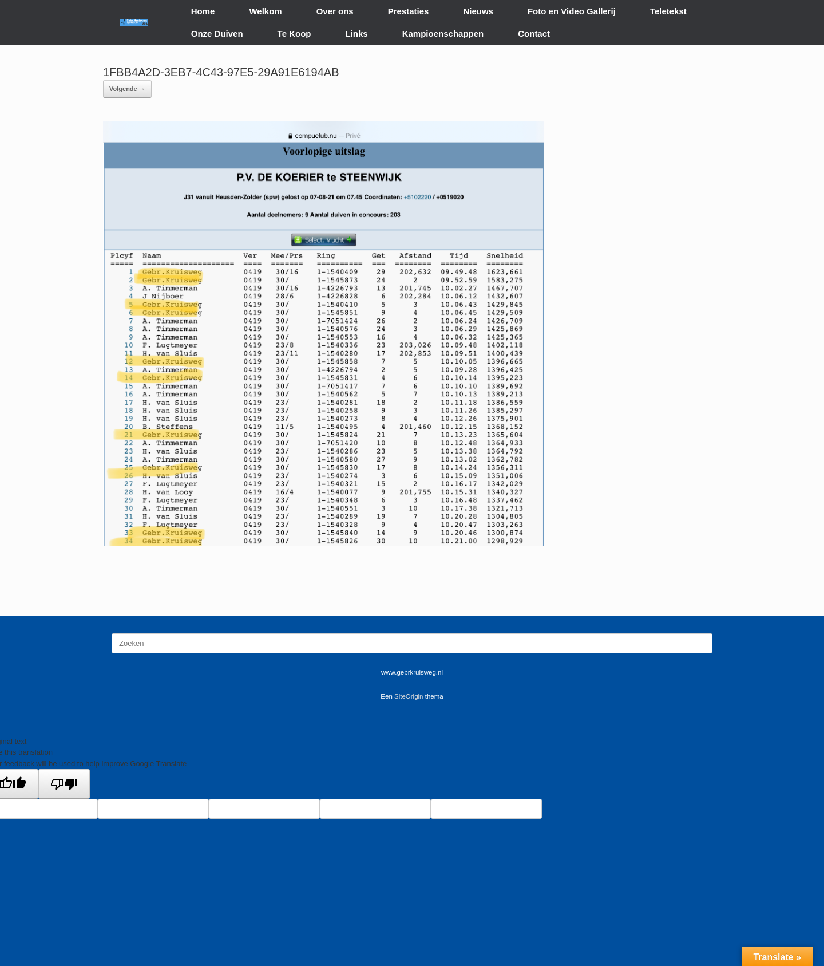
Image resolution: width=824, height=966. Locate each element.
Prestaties (408, 11)
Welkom (265, 11)
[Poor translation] (64, 784)
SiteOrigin (408, 696)
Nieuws (478, 11)
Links (357, 33)
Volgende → (127, 88)
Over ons (335, 11)
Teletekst (668, 11)
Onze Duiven (217, 33)
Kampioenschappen (443, 33)
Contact (534, 33)
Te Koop (294, 33)
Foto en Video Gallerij (572, 11)
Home (203, 11)
